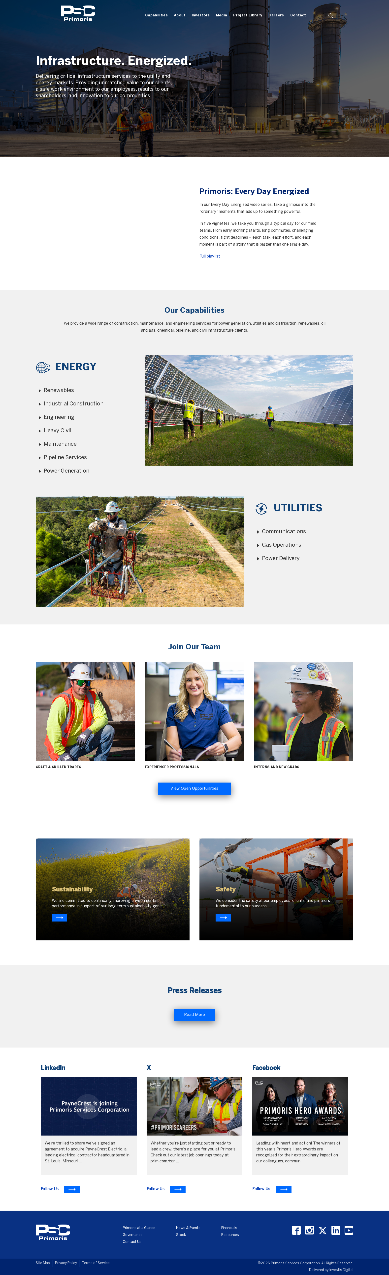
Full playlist (209, 256)
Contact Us (132, 1242)
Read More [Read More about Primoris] (194, 1015)
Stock (181, 1235)
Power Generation (66, 471)
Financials (229, 1228)
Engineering (59, 417)
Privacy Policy (66, 1263)
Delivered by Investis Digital (331, 1270)
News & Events (188, 1228)
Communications (284, 531)
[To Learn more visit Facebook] (271, 1189)
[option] (194, 78)
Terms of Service (96, 1263)
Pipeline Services (65, 457)
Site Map (43, 1263)
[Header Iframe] (291, 7)
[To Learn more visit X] (166, 1189)
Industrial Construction (73, 403)
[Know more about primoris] (223, 918)
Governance (132, 1235)
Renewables (59, 390)
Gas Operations (281, 545)
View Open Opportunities (194, 789)
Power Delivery (281, 558)
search (330, 15)
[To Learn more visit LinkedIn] (60, 1189)
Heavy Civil (57, 430)
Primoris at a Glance (139, 1228)
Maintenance (60, 444)
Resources (230, 1235)
